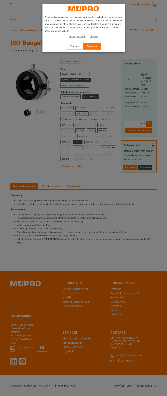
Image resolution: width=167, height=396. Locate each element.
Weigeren (74, 46)
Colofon (94, 36)
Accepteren (92, 46)
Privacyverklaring (77, 36)
